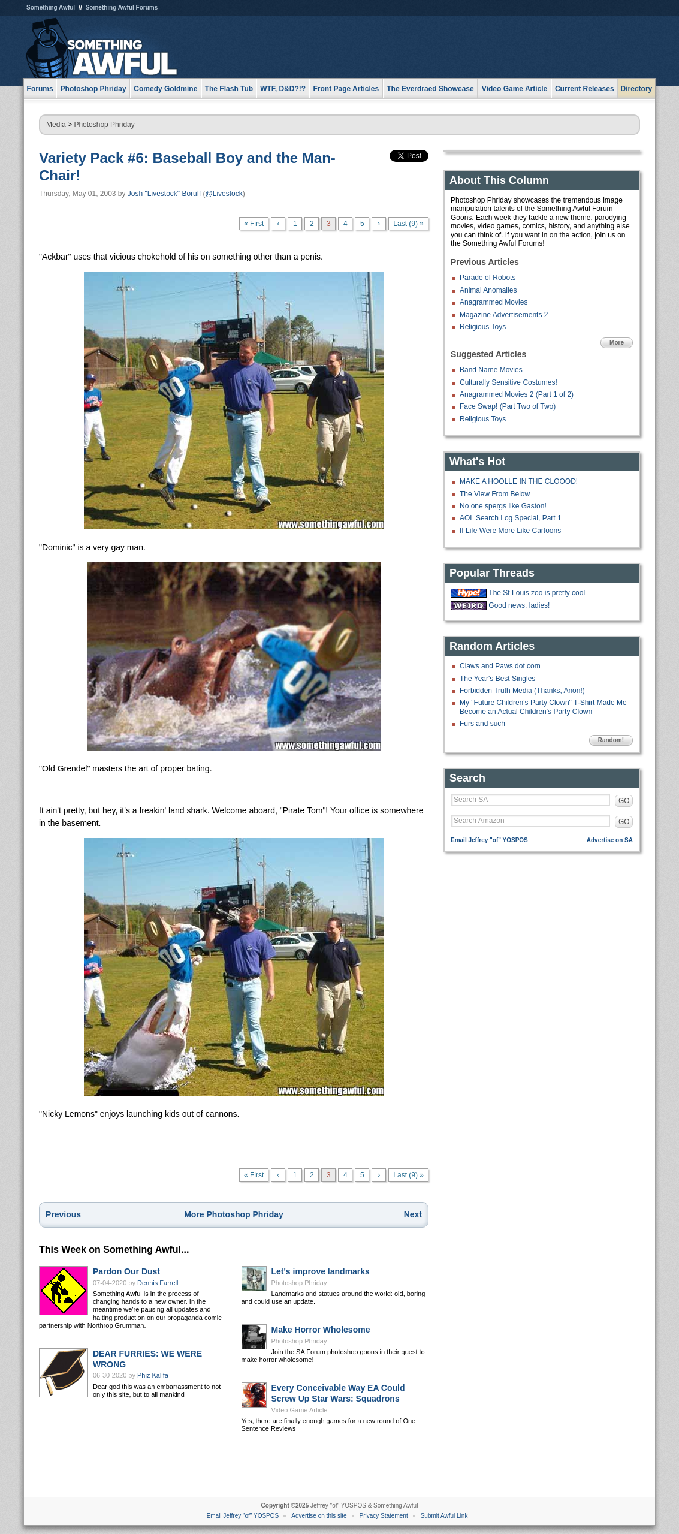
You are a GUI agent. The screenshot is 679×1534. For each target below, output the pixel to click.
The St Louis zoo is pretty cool (536, 593)
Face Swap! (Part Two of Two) (508, 406)
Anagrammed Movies (493, 302)
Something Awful (50, 7)
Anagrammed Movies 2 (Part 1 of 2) (517, 394)
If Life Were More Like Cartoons (510, 530)
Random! (611, 740)
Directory (637, 89)
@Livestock (224, 193)
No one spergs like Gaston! (503, 506)
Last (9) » (408, 223)
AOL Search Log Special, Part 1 (511, 518)
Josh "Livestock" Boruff (164, 193)
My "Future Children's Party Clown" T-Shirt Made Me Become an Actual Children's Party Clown (543, 706)
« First (254, 223)
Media (56, 124)
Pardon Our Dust (126, 1271)
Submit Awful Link (444, 1515)
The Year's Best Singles (497, 678)
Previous (63, 1214)
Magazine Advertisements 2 (504, 315)
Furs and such (482, 723)
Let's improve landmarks (320, 1271)
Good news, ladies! (519, 605)
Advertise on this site (318, 1515)
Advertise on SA (610, 840)
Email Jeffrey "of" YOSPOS (489, 840)
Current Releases (584, 89)
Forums (40, 89)
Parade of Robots (487, 277)
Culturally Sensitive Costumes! (508, 382)
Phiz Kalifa (152, 1375)
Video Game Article (299, 1410)
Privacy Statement (384, 1515)
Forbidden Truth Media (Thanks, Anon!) (522, 690)
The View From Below (495, 494)
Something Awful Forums (122, 7)
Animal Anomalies (488, 290)
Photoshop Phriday (104, 124)
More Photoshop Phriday (233, 1214)
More (616, 342)
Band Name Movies (491, 370)
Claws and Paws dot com (500, 666)
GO (624, 801)
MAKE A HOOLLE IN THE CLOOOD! (519, 481)
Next (413, 1214)
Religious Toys (483, 327)
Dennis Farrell (157, 1282)
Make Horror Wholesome (320, 1329)
